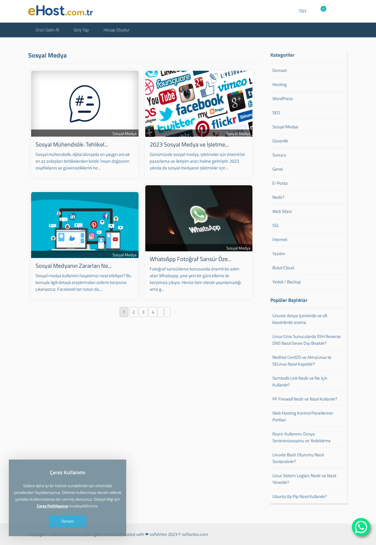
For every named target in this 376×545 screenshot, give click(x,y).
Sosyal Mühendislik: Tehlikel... (72, 144)
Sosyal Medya (124, 133)
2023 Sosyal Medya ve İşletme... (189, 144)
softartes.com (195, 534)
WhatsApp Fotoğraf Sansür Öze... (190, 258)
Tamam (67, 521)
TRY (303, 11)
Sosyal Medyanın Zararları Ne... (74, 265)
